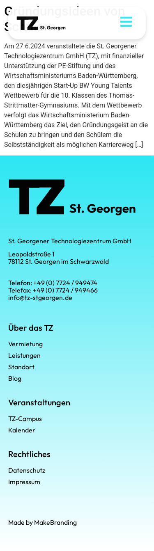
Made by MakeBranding (42, 522)
